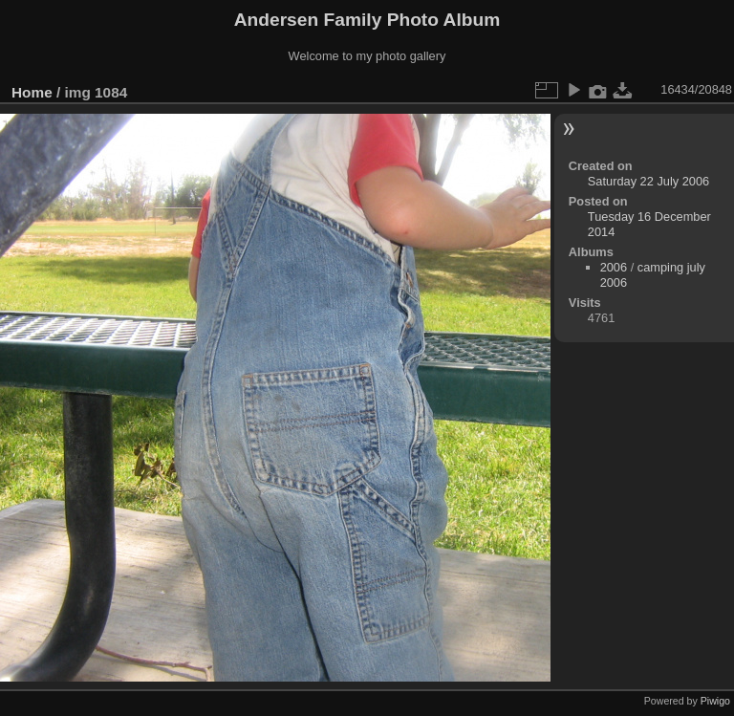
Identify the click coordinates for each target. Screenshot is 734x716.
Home (32, 92)
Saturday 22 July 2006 (648, 181)
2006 (613, 267)
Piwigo (715, 700)
